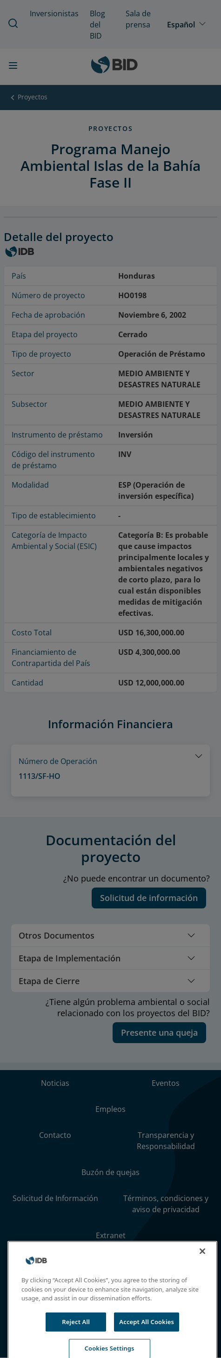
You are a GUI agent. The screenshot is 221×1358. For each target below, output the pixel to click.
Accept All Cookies (146, 1332)
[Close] (202, 1262)
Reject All (76, 1332)
